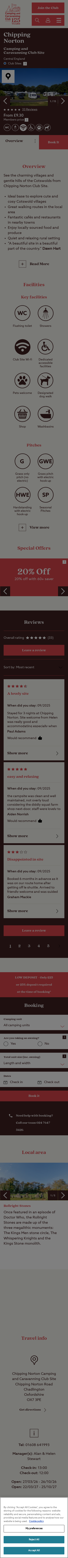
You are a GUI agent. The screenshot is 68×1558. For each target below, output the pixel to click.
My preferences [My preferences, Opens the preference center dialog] (34, 1528)
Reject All (34, 1540)
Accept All (34, 1550)
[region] (34, 1527)
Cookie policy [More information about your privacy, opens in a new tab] (36, 1521)
